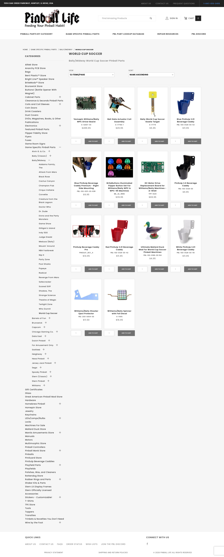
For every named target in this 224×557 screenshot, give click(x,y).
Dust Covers (31, 115)
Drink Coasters (33, 111)
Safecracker (45, 281)
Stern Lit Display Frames (38, 486)
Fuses (28, 140)
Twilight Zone (45, 304)
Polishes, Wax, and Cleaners (40, 472)
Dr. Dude (43, 211)
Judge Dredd (45, 237)
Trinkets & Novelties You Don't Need (44, 518)
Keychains (30, 414)
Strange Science (47, 295)
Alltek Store (31, 64)
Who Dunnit (45, 308)
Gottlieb (36, 349)
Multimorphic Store (35, 443)
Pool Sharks (45, 264)
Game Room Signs (35, 143)
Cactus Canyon (47, 181)
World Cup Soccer (48, 313)
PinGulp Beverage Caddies (39, 461)
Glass (28, 393)
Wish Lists (91, 544)
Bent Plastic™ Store (35, 75)
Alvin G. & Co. (39, 151)
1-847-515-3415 (212, 3)
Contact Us (162, 3)
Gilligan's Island (47, 228)
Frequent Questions (184, 3)
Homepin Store (33, 407)
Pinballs (29, 454)
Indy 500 (43, 232)
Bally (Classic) (40, 156)
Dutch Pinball (39, 340)
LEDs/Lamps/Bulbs (35, 418)
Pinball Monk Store (35, 450)
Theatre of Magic (47, 299)
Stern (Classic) (40, 376)
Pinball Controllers (35, 447)
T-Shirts (29, 500)
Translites (30, 515)
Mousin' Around (47, 246)
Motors (29, 439)
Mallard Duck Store (35, 429)
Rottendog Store (34, 475)
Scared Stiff (45, 286)
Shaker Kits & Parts (35, 482)
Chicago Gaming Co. (43, 331)
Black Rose (44, 176)
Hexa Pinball (38, 358)
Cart (192, 18)
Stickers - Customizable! (38, 497)
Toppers (29, 511)
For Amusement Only (43, 345)
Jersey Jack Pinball (42, 363)
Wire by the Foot (34, 522)
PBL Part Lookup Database (128, 34)
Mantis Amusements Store (39, 432)
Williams (36, 385)
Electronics (31, 125)
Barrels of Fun (39, 318)
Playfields (30, 468)
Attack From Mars (48, 172)
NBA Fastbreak (46, 250)
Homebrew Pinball (35, 403)
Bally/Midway (39, 160)
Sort (131, 70)
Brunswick (37, 322)
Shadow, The (45, 290)
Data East (37, 336)
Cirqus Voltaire (46, 190)
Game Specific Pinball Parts (82, 34)
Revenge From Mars (49, 277)
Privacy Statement (53, 552)
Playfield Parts (33, 465)
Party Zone (44, 259)
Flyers (28, 136)
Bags (28, 71)
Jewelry (29, 411)
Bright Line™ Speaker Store (39, 79)
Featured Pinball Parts (37, 129)
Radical (43, 273)
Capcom (36, 327)
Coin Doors (31, 107)
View (71, 70)
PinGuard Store (33, 457)
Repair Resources (167, 34)
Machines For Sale (35, 425)
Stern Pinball (39, 381)
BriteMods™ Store (34, 82)
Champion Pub (46, 185)
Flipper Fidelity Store (36, 133)
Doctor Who (45, 207)
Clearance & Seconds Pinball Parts (44, 100)
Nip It (41, 255)
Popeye (42, 268)
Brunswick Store (34, 86)
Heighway (37, 354)
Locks (28, 421)
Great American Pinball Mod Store (43, 396)
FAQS (60, 544)
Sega (35, 367)
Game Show (45, 223)
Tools (28, 508)
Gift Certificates (34, 389)
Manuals (29, 436)
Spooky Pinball (40, 372)
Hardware (30, 400)
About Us (146, 3)
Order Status (74, 544)
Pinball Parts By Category (36, 34)
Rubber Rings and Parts (38, 479)
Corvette (43, 194)
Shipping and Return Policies (113, 552)
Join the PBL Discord (113, 544)
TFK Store (30, 504)
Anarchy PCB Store (35, 68)
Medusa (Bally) (46, 241)
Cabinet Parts (32, 97)
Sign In (172, 18)
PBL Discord (199, 34)
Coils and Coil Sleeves (37, 104)
